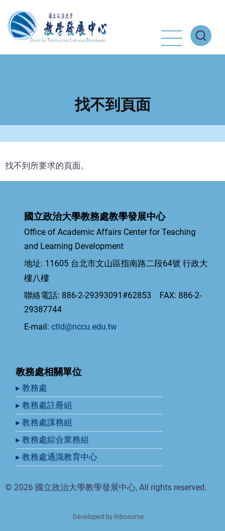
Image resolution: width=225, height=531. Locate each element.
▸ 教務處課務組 (45, 422)
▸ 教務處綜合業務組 (53, 440)
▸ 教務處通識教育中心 (57, 457)
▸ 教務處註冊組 (45, 405)
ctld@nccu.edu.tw (84, 327)
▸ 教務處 (32, 388)
